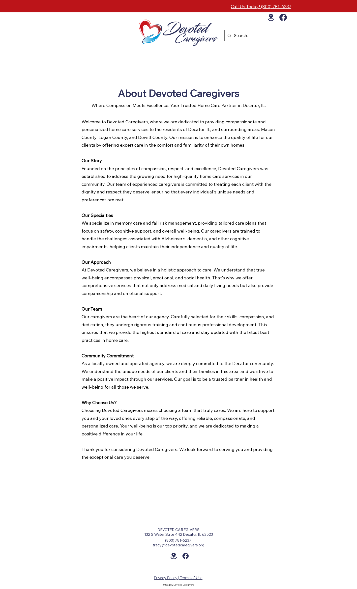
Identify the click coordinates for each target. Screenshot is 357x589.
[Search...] (261, 35)
